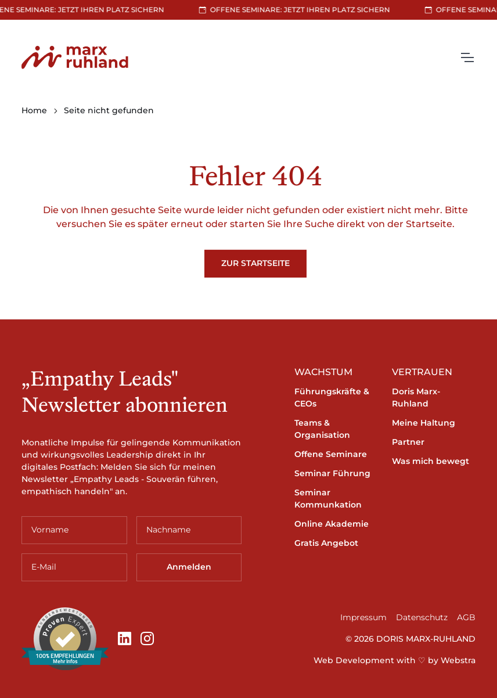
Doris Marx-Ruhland (416, 397)
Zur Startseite (255, 263)
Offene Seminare (330, 454)
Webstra (458, 660)
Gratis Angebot (326, 543)
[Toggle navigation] (467, 57)
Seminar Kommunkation (328, 498)
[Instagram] (147, 638)
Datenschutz (422, 617)
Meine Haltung (423, 423)
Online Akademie (331, 524)
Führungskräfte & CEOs (331, 397)
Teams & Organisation (322, 429)
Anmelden (189, 567)
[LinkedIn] (124, 638)
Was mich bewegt (430, 461)
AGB (466, 617)
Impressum (363, 617)
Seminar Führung (332, 473)
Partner (408, 442)
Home (34, 110)
